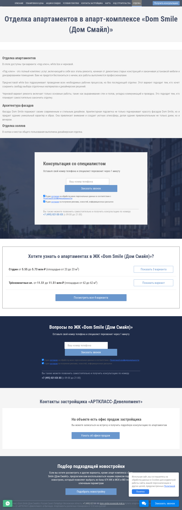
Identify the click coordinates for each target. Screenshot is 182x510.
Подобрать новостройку (91, 478)
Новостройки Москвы (41, 498)
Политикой (169, 486)
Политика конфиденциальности (74, 503)
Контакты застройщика (92, 3)
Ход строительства (122, 3)
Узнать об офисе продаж (91, 422)
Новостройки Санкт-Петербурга (16, 498)
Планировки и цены (35, 3)
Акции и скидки (53, 3)
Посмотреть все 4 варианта (91, 291)
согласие (55, 189)
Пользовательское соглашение (131, 501)
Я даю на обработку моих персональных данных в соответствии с (77, 190)
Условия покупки (71, 3)
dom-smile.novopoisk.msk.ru (112, 490)
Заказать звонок (116, 181)
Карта (108, 3)
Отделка (136, 3)
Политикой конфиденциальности (57, 191)
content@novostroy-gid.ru (98, 506)
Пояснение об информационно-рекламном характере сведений (30, 503)
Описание (19, 3)
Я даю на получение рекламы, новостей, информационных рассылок (79, 195)
